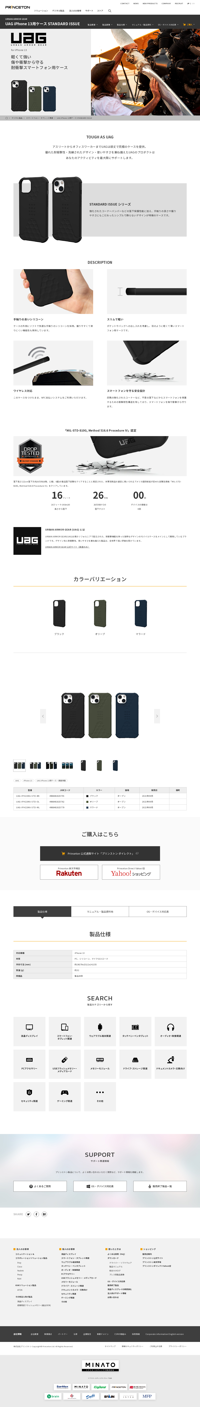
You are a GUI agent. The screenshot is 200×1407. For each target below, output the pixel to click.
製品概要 (91, 25)
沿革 (75, 1334)
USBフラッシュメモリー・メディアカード (79, 1278)
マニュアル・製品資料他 (100, 911)
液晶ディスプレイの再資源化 (120, 1289)
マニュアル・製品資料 (141, 25)
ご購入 (189, 24)
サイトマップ (110, 1346)
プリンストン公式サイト (152, 1258)
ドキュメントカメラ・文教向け (74, 1289)
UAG (17, 780)
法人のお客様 (22, 1249)
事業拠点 (48, 1334)
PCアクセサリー (68, 1274)
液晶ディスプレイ (24, 1301)
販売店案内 (147, 1254)
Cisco (19, 1266)
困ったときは (114, 1249)
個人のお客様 (68, 1249)
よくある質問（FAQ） (117, 1254)
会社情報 (17, 1334)
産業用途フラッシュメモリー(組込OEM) (34, 1305)
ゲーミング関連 (67, 1297)
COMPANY (166, 3)
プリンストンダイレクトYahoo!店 (156, 1266)
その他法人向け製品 (23, 1296)
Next (157, 716)
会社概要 (34, 1334)
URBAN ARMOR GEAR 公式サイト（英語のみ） (67, 546)
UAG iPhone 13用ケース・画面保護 (51, 780)
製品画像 (106, 25)
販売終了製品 (113, 1285)
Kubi (19, 1278)
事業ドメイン (103, 1334)
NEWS (136, 3)
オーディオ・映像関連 (70, 1270)
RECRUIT (179, 3)
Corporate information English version (165, 1334)
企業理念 (87, 1334)
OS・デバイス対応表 (167, 25)
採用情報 (136, 1334)
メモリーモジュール (69, 1281)
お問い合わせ (113, 1297)
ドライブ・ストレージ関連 (72, 1285)
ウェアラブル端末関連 (70, 1262)
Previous (43, 716)
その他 (64, 1301)
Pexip (19, 1274)
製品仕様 (121, 25)
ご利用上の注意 (156, 1346)
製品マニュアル (115, 1266)
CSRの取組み (120, 1334)
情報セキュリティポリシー (132, 1346)
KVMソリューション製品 (25, 1285)
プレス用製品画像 (116, 1274)
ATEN (19, 1290)
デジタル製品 (17, 118)
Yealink (20, 1270)
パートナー (63, 1334)
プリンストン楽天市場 (151, 1262)
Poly (19, 1262)
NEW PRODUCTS (150, 3)
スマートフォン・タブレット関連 (39, 118)
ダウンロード (113, 1258)
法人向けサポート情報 (117, 1293)
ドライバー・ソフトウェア (120, 1262)
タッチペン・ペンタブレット (73, 1266)
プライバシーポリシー (178, 1346)
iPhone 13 (28, 780)
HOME (6, 118)
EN (193, 3)
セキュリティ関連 (68, 1293)
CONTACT (124, 3)
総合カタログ (115, 1270)
